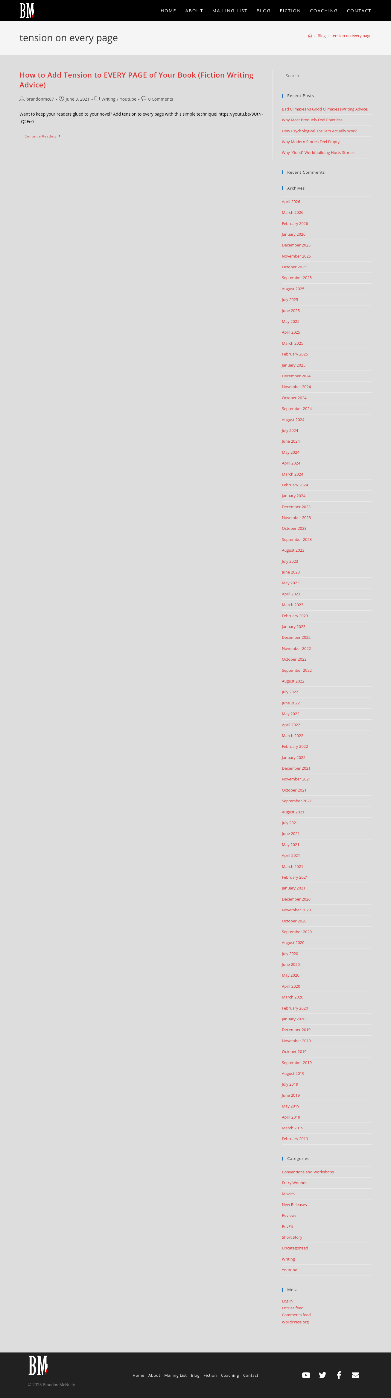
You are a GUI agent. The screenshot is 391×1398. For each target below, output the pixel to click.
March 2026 (292, 212)
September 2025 (297, 277)
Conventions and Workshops (308, 1172)
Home (138, 1375)
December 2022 (296, 637)
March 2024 (292, 474)
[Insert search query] (326, 76)
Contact (250, 1375)
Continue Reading (45, 134)
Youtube (128, 99)
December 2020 (296, 899)
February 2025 (295, 354)
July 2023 (290, 561)
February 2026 (295, 223)
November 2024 (296, 386)
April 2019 (291, 1117)
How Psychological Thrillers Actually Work (319, 131)
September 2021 (297, 801)
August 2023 (293, 550)
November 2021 (296, 779)
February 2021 (295, 877)
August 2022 (293, 681)
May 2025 (290, 321)
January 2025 (293, 365)
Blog (195, 1375)
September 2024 (297, 408)
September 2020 (297, 931)
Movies (288, 1193)
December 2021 (296, 768)
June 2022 (291, 703)
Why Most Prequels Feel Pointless (312, 119)
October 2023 (294, 528)
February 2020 (295, 1008)
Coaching (230, 1375)
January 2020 (293, 1019)
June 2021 (291, 833)
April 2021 (291, 855)
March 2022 (292, 735)
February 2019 (295, 1138)
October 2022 (294, 659)
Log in (287, 1301)
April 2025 (291, 332)
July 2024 (290, 430)
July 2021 (290, 822)
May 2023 (290, 582)
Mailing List (175, 1375)
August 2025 (293, 288)
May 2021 (290, 844)
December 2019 (296, 1029)
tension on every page (351, 35)
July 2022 (290, 692)
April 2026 (291, 201)
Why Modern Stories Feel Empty (311, 141)
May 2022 (290, 713)
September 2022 (297, 670)
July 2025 (290, 299)
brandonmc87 (40, 99)
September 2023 (297, 539)
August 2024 (293, 419)
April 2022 (291, 724)
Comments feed (296, 1314)
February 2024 (295, 485)
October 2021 (294, 790)
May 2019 (290, 1106)
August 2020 (293, 942)
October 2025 (294, 267)
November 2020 (296, 910)
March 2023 (292, 604)
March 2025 (292, 343)
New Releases (294, 1204)
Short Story (292, 1237)
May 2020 (290, 975)
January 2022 (293, 757)
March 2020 (292, 997)
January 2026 (293, 234)
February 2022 (295, 746)
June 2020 (291, 964)
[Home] (310, 35)
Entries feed (292, 1308)
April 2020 (291, 986)
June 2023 (291, 572)
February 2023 (295, 615)
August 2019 (293, 1073)
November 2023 (296, 517)
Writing (108, 99)
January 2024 (293, 495)
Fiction (210, 1375)
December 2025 (296, 245)
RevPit (287, 1226)
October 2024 (294, 397)
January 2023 (293, 626)
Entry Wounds (294, 1182)
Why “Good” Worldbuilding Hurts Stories (318, 152)
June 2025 (291, 310)
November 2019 (296, 1040)
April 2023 (291, 594)
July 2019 (290, 1084)
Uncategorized (295, 1248)
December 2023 (296, 506)
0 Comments (160, 99)
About (154, 1375)
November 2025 (296, 256)
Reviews (289, 1215)
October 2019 (294, 1051)
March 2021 (292, 866)
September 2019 (297, 1062)
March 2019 (292, 1128)
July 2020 (290, 953)
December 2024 (296, 376)
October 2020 (294, 921)
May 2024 (290, 452)
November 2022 (296, 648)
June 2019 (291, 1095)
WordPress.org (295, 1322)
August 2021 (293, 812)
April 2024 (291, 463)
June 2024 (291, 441)
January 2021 (293, 888)
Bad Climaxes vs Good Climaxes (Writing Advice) (325, 109)
